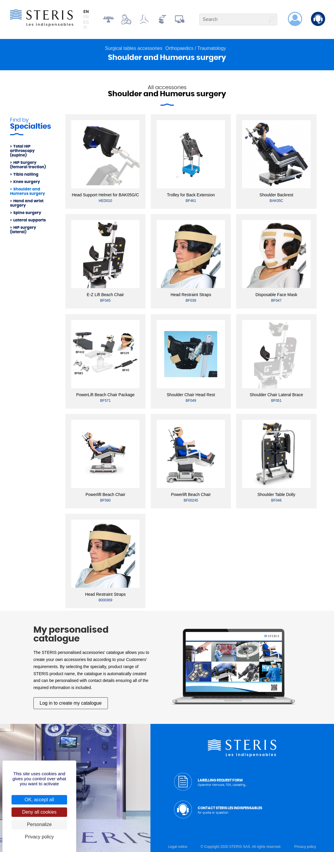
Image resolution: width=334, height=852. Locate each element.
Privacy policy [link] (39, 836)
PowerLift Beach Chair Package (105, 394)
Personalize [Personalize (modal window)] (39, 824)
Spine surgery (27, 213)
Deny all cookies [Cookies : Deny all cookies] (39, 812)
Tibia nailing (25, 175)
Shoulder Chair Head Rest (191, 394)
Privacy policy (305, 847)
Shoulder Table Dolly (276, 494)
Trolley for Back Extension (191, 194)
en (86, 12)
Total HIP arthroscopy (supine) (22, 151)
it (85, 27)
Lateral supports (29, 220)
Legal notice (177, 847)
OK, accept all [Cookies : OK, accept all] (39, 799)
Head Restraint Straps (191, 294)
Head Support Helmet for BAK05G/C (105, 194)
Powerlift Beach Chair (105, 494)
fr (86, 16)
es (86, 22)
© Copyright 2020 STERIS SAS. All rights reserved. (240, 847)
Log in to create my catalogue (71, 703)
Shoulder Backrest (276, 194)
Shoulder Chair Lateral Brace (276, 394)
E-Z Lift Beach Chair (105, 294)
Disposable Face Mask (276, 294)
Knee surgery (26, 182)
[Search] (238, 19)
